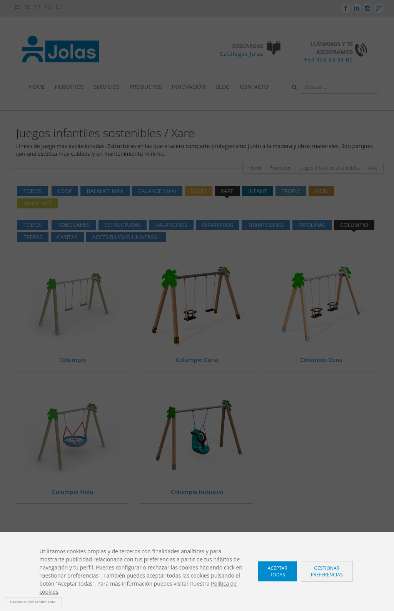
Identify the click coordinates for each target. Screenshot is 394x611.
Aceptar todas (277, 571)
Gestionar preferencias (327, 571)
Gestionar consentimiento (32, 601)
